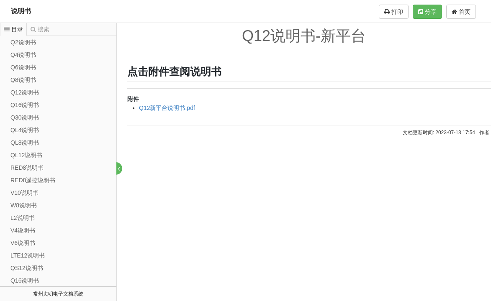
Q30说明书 (24, 117)
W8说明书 (23, 205)
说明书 (21, 11)
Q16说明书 (24, 105)
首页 (461, 11)
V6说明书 (22, 243)
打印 (393, 11)
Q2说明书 (23, 42)
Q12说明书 (24, 92)
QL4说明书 (24, 130)
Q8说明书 (23, 80)
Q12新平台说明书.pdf (167, 108)
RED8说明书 (27, 167)
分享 (427, 11)
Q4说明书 (23, 54)
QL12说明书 (26, 155)
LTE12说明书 (27, 255)
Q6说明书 (23, 67)
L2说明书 (22, 217)
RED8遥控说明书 (32, 180)
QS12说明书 (26, 268)
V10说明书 (24, 192)
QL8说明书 (24, 142)
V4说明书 (22, 230)
